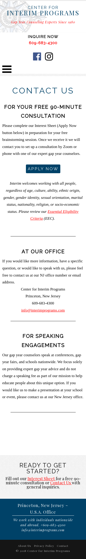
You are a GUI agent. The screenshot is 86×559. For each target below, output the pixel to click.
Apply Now (43, 168)
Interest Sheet (42, 478)
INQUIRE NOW (43, 36)
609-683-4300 (43, 43)
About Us (24, 546)
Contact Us (61, 482)
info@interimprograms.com (43, 310)
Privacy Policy (44, 546)
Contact (62, 546)
